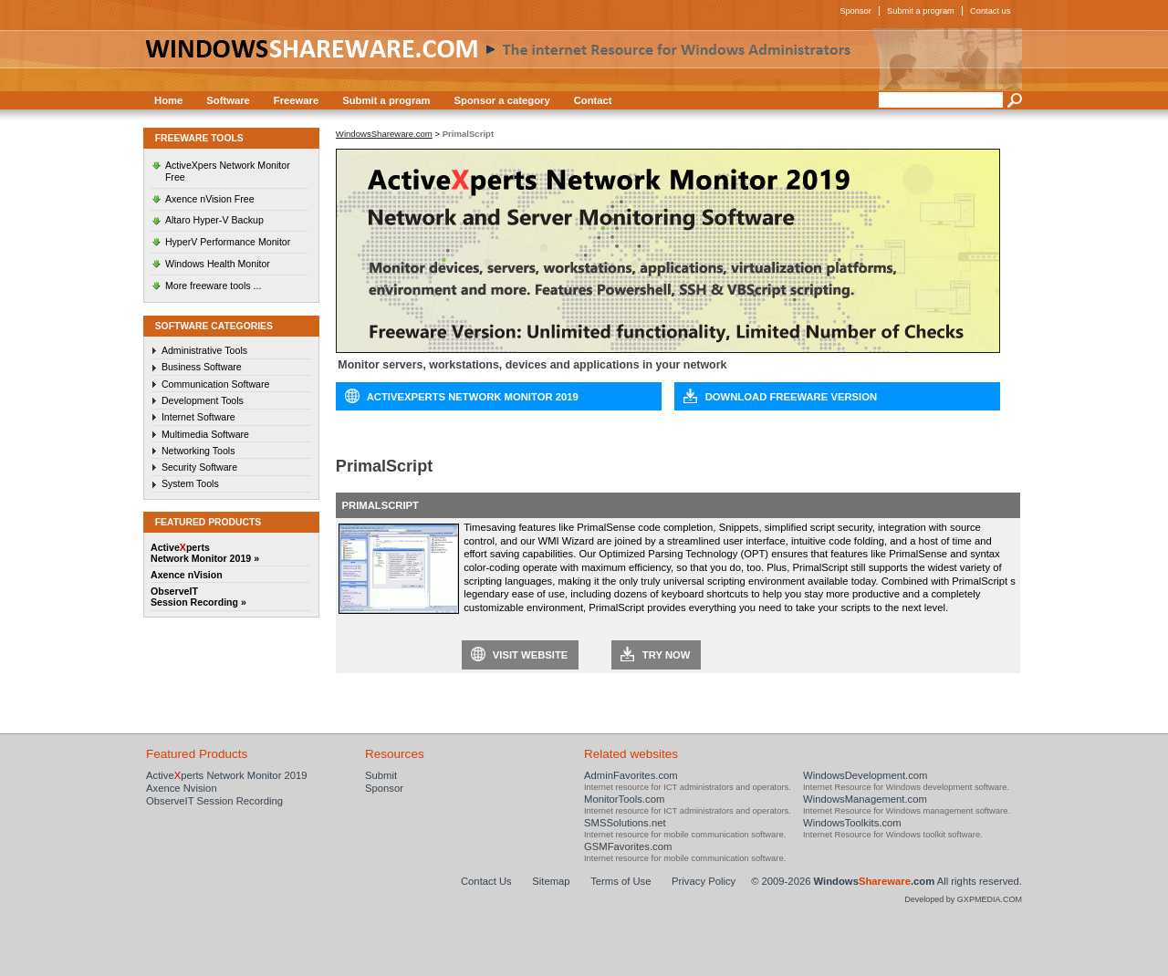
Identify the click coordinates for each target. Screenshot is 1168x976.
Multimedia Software (205, 434)
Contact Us (486, 881)
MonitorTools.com (624, 799)
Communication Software (216, 384)
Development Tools (203, 400)
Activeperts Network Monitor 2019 (227, 775)
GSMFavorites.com (628, 846)
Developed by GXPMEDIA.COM (963, 899)
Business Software (202, 366)
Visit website (530, 654)
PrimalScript (380, 505)
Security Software (199, 467)
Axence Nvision (181, 788)
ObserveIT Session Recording (214, 800)
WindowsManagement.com (865, 799)
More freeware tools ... (213, 285)
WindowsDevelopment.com (865, 775)
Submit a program (920, 11)
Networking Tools (198, 450)
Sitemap (550, 881)
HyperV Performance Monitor (227, 241)
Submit (381, 775)
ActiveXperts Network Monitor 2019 (473, 396)
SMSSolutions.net (625, 822)
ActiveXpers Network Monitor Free (227, 171)
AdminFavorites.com (631, 775)
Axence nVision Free (210, 198)
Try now (666, 654)
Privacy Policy (703, 881)
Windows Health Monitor (217, 263)
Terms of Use (620, 881)
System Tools (190, 483)
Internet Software (198, 416)
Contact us (990, 11)
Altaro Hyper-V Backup (214, 219)
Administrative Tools (204, 350)
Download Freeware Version (791, 396)
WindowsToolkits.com (852, 822)
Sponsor (855, 11)
